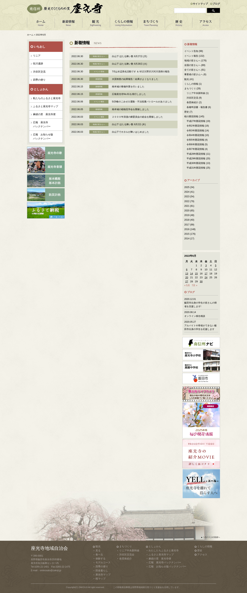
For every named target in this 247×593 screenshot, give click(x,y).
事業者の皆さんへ (193, 74)
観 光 (96, 24)
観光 (186, 79)
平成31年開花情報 (196, 167)
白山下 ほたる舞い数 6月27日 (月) (129, 56)
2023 (186, 196)
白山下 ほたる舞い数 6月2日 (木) (129, 124)
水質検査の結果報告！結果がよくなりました (135, 79)
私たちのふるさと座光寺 (47, 98)
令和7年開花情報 (195, 149)
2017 (186, 224)
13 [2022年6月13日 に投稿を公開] (186, 273)
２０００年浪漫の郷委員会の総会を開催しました (137, 117)
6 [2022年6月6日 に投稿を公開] (186, 269)
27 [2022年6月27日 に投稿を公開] (186, 281)
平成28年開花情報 (196, 154)
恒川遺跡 (38, 63)
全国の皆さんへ (192, 65)
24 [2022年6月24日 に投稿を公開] (206, 277)
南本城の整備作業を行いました (128, 86)
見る (98, 550)
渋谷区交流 (39, 71)
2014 (186, 238)
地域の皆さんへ (192, 60)
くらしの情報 (123, 24)
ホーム (41, 24)
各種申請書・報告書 (197, 107)
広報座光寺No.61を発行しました (129, 94)
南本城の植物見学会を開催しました (130, 109)
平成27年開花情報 (196, 121)
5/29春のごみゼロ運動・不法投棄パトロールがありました (142, 101)
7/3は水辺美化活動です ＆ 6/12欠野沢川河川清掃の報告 (141, 71)
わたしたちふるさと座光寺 (164, 550)
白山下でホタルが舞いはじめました (130, 132)
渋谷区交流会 (126, 554)
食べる (99, 554)
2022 (186, 201)
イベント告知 (191, 51)
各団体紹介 (192, 102)
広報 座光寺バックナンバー (42, 124)
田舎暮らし (102, 570)
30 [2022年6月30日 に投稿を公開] (201, 281)
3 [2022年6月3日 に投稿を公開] (206, 265)
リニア (37, 55)
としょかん (155, 546)
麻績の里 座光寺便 (44, 114)
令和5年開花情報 (195, 139)
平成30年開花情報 (196, 163)
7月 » (194, 285)
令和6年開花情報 (195, 144)
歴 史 (178, 24)
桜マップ (101, 578)
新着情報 (68, 24)
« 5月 (187, 285)
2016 (186, 229)
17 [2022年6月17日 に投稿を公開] (206, 273)
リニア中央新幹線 (196, 93)
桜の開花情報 (191, 116)
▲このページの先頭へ (210, 537)
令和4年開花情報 (195, 135)
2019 (186, 215)
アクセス (206, 24)
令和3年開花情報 (195, 130)
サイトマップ (200, 3)
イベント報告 (191, 56)
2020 (186, 210)
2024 (186, 192)
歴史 (186, 112)
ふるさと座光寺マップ (45, 106)
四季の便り (39, 79)
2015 (186, 234)
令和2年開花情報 (195, 125)
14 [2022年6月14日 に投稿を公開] (191, 273)
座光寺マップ (103, 574)
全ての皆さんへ (192, 69)
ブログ (216, 3)
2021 (186, 206)
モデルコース (103, 562)
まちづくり (151, 24)
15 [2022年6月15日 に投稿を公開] (196, 273)
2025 (186, 187)
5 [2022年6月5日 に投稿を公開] (215, 265)
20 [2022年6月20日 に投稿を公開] (186, 277)
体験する (101, 558)
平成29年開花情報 (196, 158)
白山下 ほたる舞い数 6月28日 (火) (129, 63)
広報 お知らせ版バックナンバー (43, 136)
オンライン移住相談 (194, 316)
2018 (186, 219)
